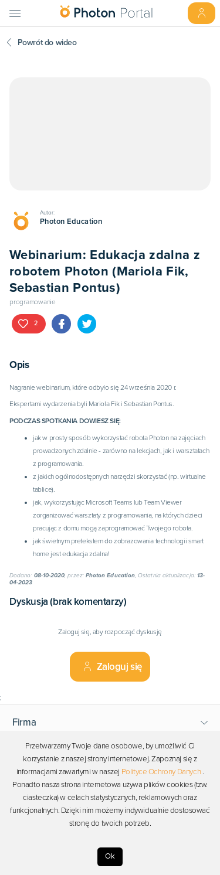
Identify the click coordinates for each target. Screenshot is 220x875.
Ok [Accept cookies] (110, 856)
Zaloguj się (112, 666)
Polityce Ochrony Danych (161, 772)
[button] (110, 722)
